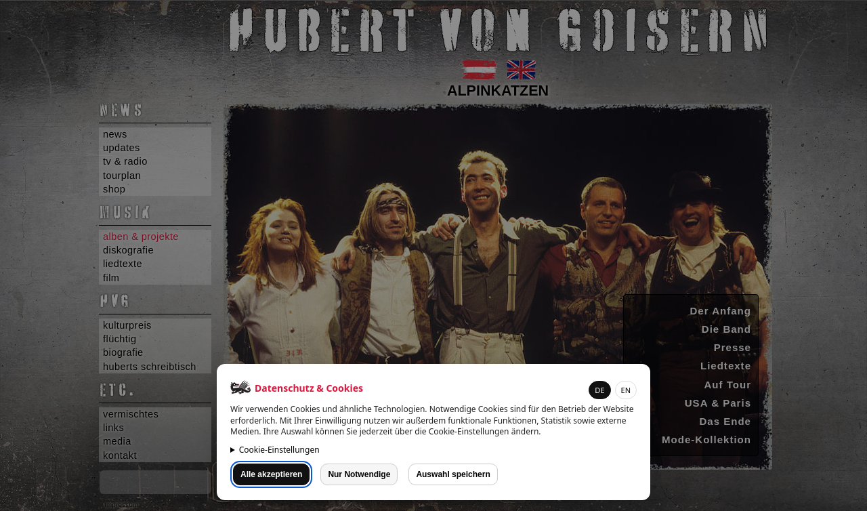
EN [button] (626, 390)
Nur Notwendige (359, 474)
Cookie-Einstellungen (279, 449)
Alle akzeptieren (271, 474)
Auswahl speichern (453, 474)
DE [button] (599, 390)
